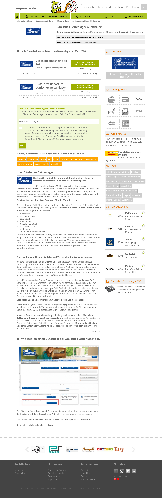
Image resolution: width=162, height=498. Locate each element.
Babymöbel (131, 190)
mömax (73, 159)
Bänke (117, 199)
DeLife (46, 164)
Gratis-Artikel (54, 476)
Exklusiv (85, 16)
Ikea (50, 159)
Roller (56, 159)
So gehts (85, 470)
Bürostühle (126, 186)
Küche (109, 199)
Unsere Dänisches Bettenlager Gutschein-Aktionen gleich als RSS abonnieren (130, 289)
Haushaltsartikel (114, 195)
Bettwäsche (111, 181)
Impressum (20, 470)
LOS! (22, 146)
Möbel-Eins (56, 164)
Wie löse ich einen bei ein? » (81, 37)
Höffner (64, 159)
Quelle (43, 159)
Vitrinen (125, 172)
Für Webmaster (88, 479)
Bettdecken (139, 181)
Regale (116, 176)
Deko (108, 186)
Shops (33, 16)
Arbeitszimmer (113, 172)
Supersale (52, 479)
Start (17, 16)
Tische (116, 186)
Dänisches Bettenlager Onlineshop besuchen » (125, 75)
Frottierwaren (125, 181)
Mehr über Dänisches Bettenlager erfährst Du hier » (77, 42)
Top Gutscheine (119, 206)
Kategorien (136, 16)
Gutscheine (59, 16)
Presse (84, 476)
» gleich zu (36, 425)
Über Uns (85, 473)
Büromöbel (127, 199)
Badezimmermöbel (115, 190)
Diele (108, 176)
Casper (37, 164)
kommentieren (29, 73)
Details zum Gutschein (86, 73)
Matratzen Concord (88, 159)
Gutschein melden (56, 473)
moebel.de (33, 159)
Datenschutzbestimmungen (50, 127)
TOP (110, 16)
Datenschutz (20, 473)
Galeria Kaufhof (25, 164)
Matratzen (136, 195)
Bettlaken (135, 172)
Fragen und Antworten (58, 470)
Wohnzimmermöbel (130, 176)
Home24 (22, 159)
